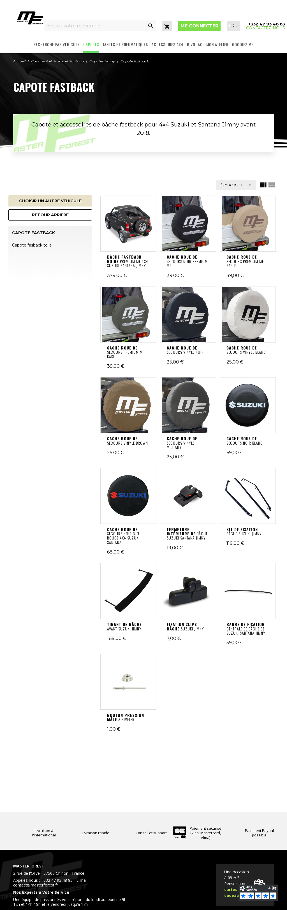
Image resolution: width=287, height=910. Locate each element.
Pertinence (236, 184)
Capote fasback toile (32, 245)
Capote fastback (33, 233)
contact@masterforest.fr (35, 885)
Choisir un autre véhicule (50, 200)
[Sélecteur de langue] (233, 26)
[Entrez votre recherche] (95, 25)
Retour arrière (50, 214)
